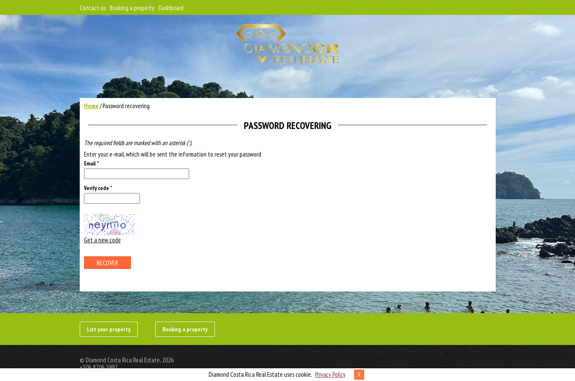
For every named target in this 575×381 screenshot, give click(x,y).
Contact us (93, 8)
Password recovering (126, 106)
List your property (109, 329)
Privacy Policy (330, 374)
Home (91, 106)
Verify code (98, 188)
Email (91, 163)
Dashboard (171, 8)
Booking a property (132, 8)
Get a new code (102, 240)
